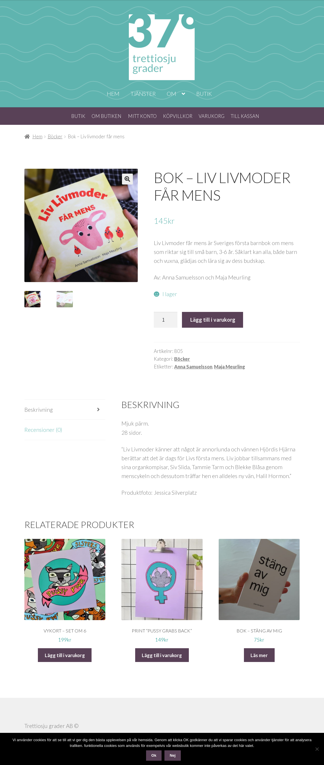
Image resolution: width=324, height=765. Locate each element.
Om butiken (106, 116)
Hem (113, 93)
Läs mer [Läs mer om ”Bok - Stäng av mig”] (259, 655)
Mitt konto (142, 116)
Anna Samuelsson (193, 367)
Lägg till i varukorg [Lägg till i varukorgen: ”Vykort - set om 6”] (65, 655)
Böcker (55, 136)
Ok (153, 755)
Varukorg (211, 116)
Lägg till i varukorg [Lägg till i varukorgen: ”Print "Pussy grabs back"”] (162, 655)
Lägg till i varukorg (212, 319)
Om (171, 93)
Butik (204, 93)
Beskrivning (38, 409)
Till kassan (245, 116)
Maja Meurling (229, 367)
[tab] (64, 410)
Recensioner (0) (43, 429)
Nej (172, 755)
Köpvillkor (177, 116)
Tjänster (143, 93)
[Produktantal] (165, 320)
